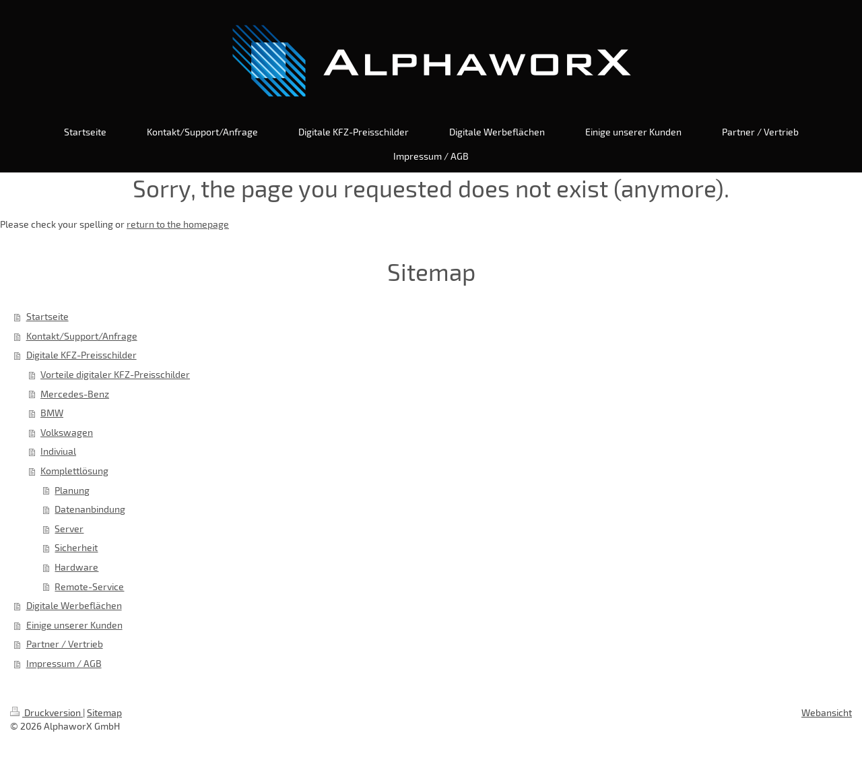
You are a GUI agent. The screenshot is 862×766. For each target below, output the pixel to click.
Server (69, 528)
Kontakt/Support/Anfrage (81, 336)
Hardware (76, 567)
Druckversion (46, 712)
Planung (72, 490)
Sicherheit (76, 547)
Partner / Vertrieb (64, 643)
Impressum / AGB (64, 663)
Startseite (47, 316)
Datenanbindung (90, 509)
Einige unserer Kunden (74, 625)
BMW (51, 412)
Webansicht (826, 712)
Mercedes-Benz (74, 394)
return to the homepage (178, 224)
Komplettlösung (74, 470)
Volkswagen (66, 432)
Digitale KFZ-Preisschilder (81, 354)
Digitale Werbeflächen (74, 605)
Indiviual (58, 451)
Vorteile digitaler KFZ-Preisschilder (115, 374)
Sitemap (104, 712)
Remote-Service (89, 586)
